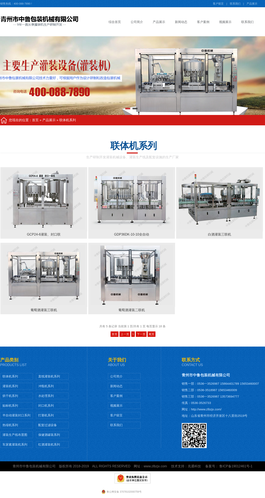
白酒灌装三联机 (219, 234)
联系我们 (235, 3)
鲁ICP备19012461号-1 (235, 466)
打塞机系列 (46, 415)
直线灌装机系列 (49, 376)
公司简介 (116, 376)
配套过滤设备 (47, 425)
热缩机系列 (10, 425)
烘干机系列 (10, 396)
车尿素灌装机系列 (14, 444)
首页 (35, 120)
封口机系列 (46, 405)
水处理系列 (46, 396)
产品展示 (252, 3)
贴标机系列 (10, 405)
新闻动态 (116, 386)
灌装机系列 (10, 386)
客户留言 (218, 3)
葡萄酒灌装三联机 (44, 310)
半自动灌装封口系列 (16, 415)
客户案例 (116, 396)
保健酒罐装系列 (49, 434)
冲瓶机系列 (46, 386)
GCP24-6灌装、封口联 (44, 234)
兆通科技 (194, 466)
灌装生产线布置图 (14, 434)
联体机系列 (67, 120)
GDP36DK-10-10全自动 (131, 234)
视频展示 (116, 405)
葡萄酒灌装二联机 (131, 310)
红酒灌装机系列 (49, 444)
